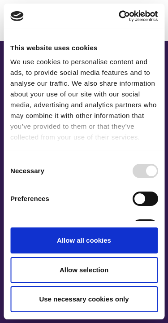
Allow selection (84, 270)
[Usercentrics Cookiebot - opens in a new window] (120, 16)
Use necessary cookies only (84, 299)
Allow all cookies (84, 240)
